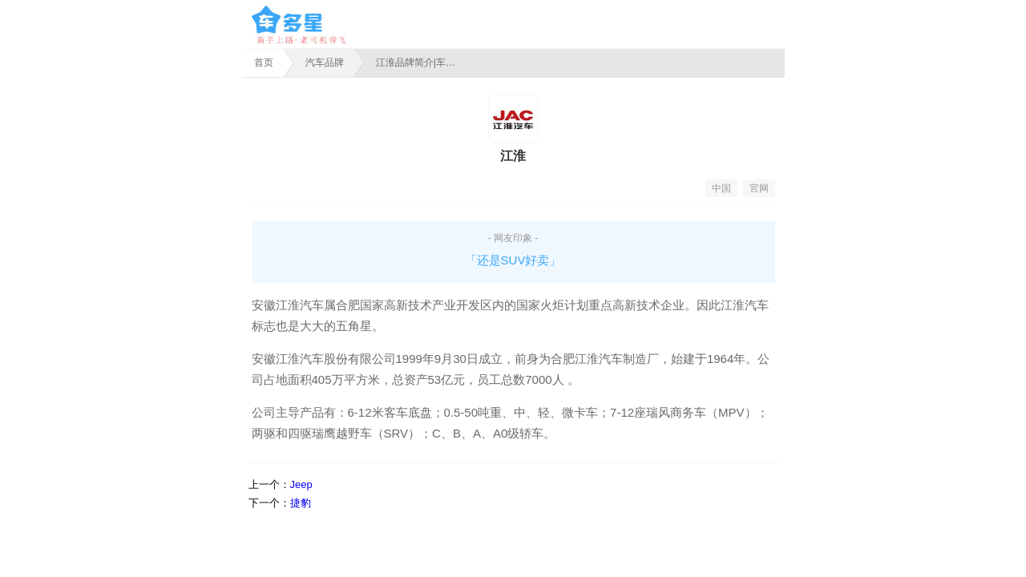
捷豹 (300, 503)
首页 (263, 62)
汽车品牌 (324, 62)
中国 (721, 188)
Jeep (301, 484)
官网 (759, 188)
